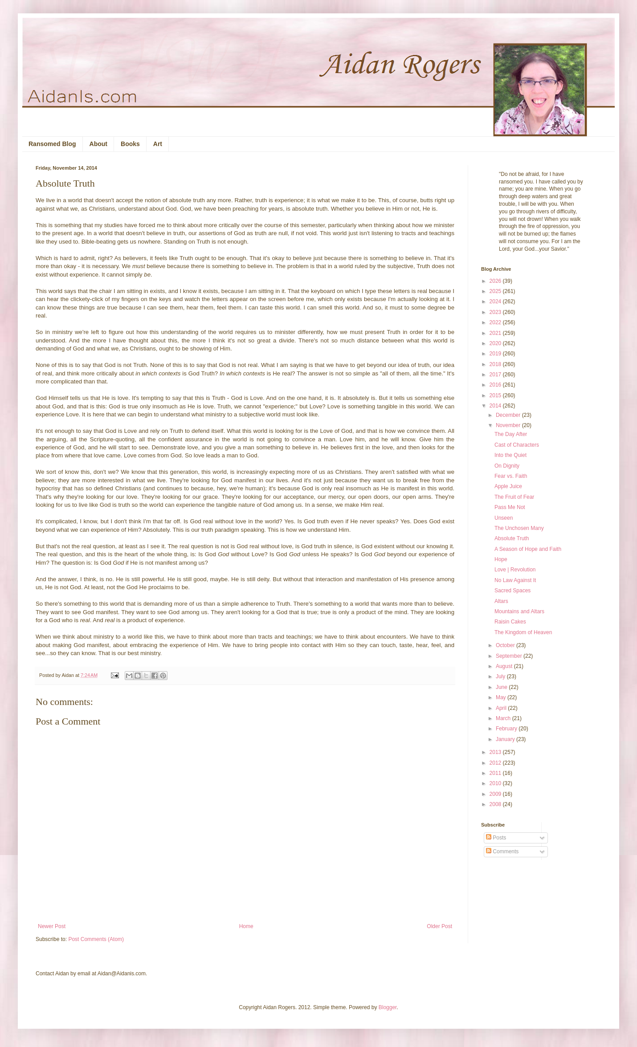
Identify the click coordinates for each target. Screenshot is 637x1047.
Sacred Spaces (512, 590)
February (507, 728)
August (505, 666)
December (509, 415)
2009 (496, 794)
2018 (496, 364)
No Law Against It (515, 580)
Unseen (503, 518)
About (98, 143)
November (509, 425)
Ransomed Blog (52, 143)
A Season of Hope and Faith (527, 549)
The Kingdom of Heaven (523, 632)
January (506, 739)
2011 (496, 773)
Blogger (388, 1007)
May (501, 697)
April (502, 708)
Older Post (439, 926)
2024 (496, 301)
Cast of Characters (516, 445)
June (502, 687)
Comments (502, 851)
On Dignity (506, 466)
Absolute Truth (511, 538)
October (506, 645)
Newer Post (51, 926)
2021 (496, 333)
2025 (496, 291)
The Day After (510, 434)
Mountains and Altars (519, 611)
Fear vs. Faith (510, 476)
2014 (496, 406)
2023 (496, 312)
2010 (496, 783)
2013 (496, 752)
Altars (501, 601)
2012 (496, 763)
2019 (496, 353)
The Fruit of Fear (514, 497)
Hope (500, 559)
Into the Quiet (510, 455)
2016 (496, 385)
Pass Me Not (509, 507)
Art (157, 143)
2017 (496, 374)
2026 (496, 281)
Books (130, 143)
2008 (496, 804)
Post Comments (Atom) (96, 939)
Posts (496, 838)
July (501, 676)
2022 (496, 322)
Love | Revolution (515, 569)
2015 (496, 395)
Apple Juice (508, 486)
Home (246, 926)
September (509, 656)
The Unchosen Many (519, 528)
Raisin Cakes (510, 622)
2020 (496, 343)
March (504, 718)
